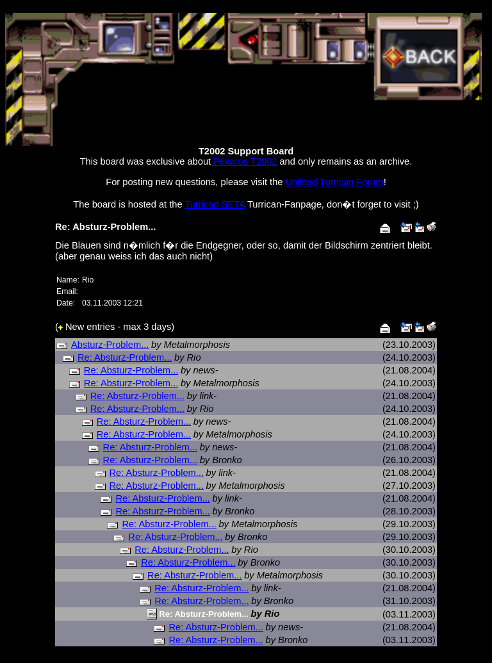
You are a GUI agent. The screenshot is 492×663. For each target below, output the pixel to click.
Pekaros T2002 (245, 161)
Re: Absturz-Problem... (125, 357)
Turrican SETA (214, 204)
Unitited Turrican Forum (335, 182)
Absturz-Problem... (110, 345)
